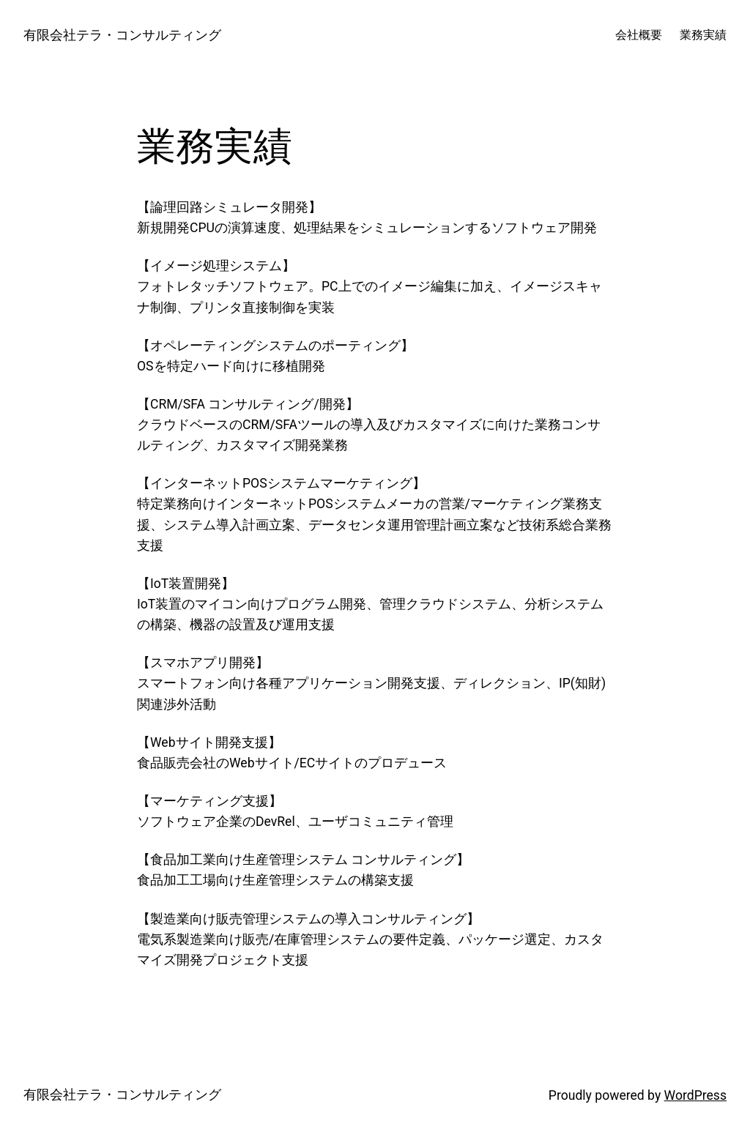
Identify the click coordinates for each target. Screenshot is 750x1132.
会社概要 (638, 35)
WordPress (695, 1095)
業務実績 (703, 35)
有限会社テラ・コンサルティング (122, 35)
